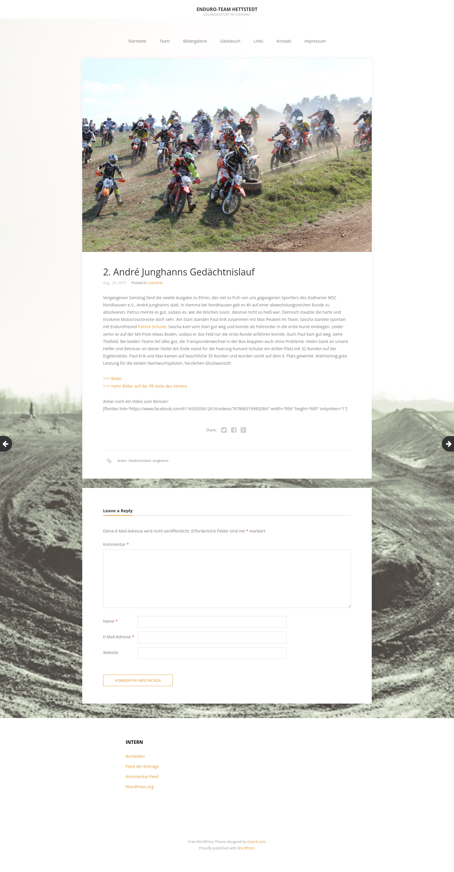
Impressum (315, 41)
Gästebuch (230, 41)
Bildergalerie (195, 41)
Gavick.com (256, 841)
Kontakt (284, 41)
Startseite (137, 41)
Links (258, 41)
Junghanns (161, 460)
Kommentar (116, 544)
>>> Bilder (112, 378)
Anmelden (135, 756)
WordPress (246, 848)
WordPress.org (139, 786)
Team (165, 41)
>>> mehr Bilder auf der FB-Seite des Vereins (145, 386)
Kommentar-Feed (142, 776)
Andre (122, 460)
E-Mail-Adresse (118, 637)
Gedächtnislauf (140, 460)
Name (110, 621)
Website (110, 652)
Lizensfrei (155, 282)
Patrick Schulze (152, 326)
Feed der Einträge (142, 766)
